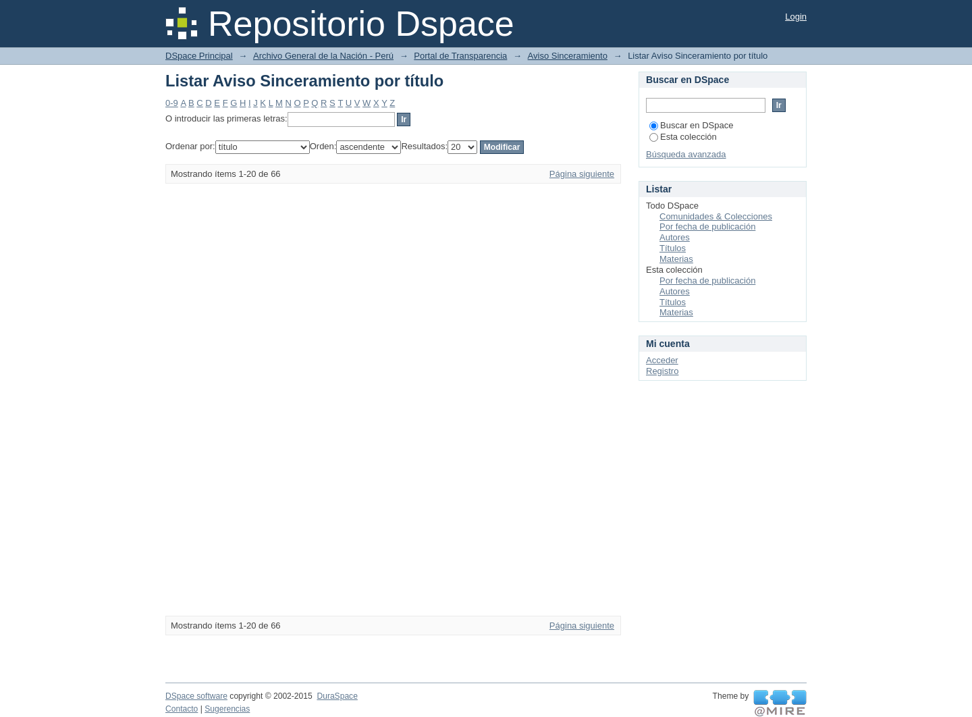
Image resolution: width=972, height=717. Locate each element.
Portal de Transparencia (460, 56)
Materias (676, 259)
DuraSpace (337, 696)
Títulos (672, 248)
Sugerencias (227, 709)
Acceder (662, 360)
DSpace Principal (199, 56)
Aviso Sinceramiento (568, 56)
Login (796, 16)
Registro (662, 371)
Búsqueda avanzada (686, 154)
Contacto (181, 709)
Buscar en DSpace (691, 125)
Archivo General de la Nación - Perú (323, 56)
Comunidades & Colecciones (715, 216)
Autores (674, 237)
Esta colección (683, 137)
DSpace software (196, 696)
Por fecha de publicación (707, 226)
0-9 (171, 103)
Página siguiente (581, 174)
